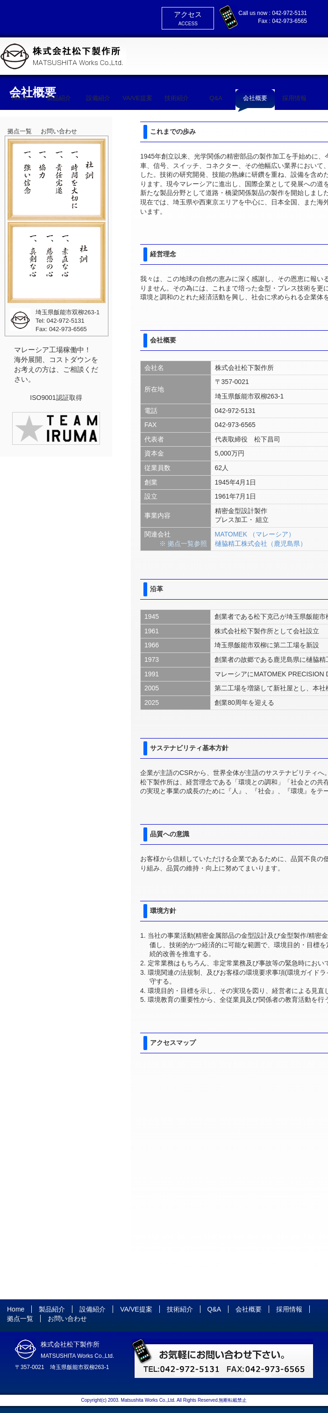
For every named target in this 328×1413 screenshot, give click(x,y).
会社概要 (255, 97)
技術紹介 (176, 97)
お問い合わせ (59, 131)
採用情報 (294, 97)
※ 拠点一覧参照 (183, 543)
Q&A (215, 97)
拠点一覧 (19, 131)
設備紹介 (98, 97)
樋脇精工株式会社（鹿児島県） (261, 543)
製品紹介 (59, 97)
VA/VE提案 (137, 97)
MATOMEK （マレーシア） (255, 534)
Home (20, 97)
